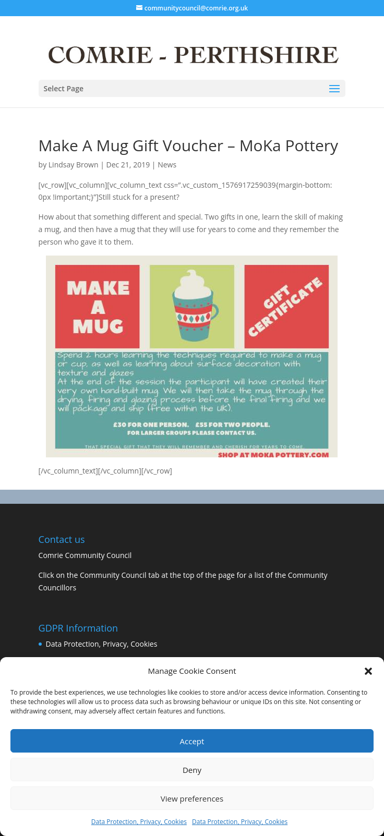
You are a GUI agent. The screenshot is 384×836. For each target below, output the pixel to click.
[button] (368, 671)
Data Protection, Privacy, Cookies (139, 821)
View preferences (192, 798)
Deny (192, 770)
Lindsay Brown (74, 164)
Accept (192, 741)
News (167, 164)
